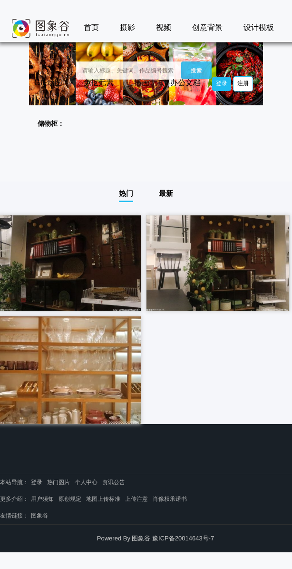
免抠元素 (98, 83)
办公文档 (185, 83)
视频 (163, 27)
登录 (221, 83)
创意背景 (207, 27)
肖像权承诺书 (170, 499)
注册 (243, 83)
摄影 (127, 27)
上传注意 (136, 499)
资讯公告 (113, 482)
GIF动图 (48, 83)
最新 (166, 193)
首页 (91, 27)
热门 (126, 193)
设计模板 (258, 27)
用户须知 (42, 499)
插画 (141, 83)
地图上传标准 (103, 499)
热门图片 (58, 482)
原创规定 (69, 499)
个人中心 (86, 482)
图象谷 (39, 515)
